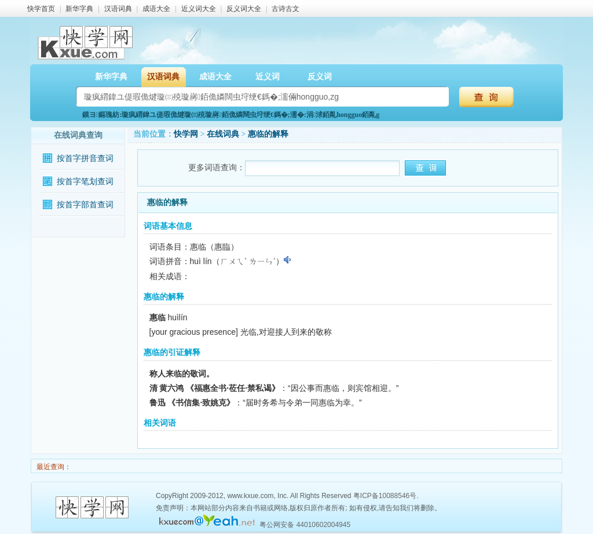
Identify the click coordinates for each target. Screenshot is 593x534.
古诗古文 (285, 9)
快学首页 (41, 9)
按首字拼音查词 (85, 158)
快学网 (186, 134)
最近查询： (53, 467)
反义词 (320, 76)
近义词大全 (198, 9)
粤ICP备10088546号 (384, 496)
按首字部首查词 (85, 204)
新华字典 (79, 9)
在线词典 (223, 134)
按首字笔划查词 (85, 181)
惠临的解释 (268, 134)
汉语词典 (118, 9)
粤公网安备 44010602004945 (304, 525)
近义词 (267, 76)
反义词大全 (243, 9)
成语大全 (156, 9)
